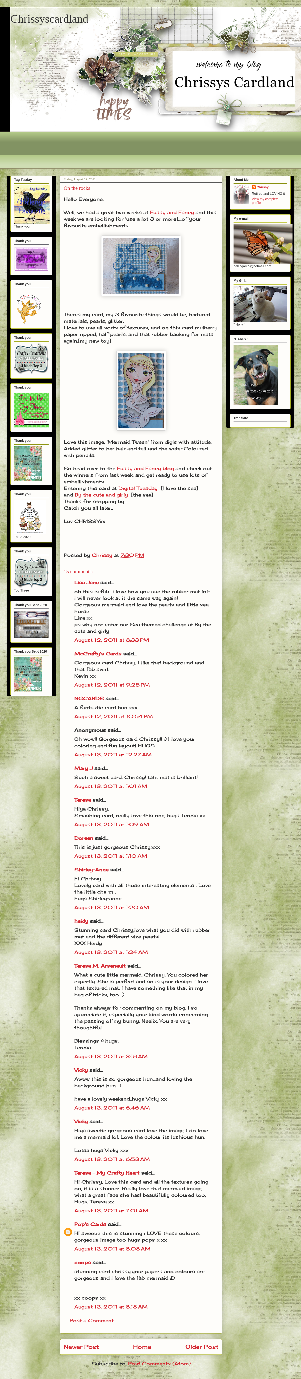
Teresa (82, 800)
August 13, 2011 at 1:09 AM (111, 824)
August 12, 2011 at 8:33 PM (111, 640)
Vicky (81, 1070)
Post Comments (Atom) (159, 1364)
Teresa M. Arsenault (99, 966)
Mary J (83, 768)
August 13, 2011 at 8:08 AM (112, 1249)
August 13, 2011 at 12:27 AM (113, 755)
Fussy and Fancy (172, 212)
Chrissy (263, 187)
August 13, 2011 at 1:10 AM (110, 856)
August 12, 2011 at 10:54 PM (113, 716)
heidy (81, 921)
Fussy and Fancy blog (145, 468)
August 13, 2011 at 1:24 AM (111, 952)
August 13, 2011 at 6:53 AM (112, 1159)
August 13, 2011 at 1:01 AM (110, 786)
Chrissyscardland (49, 18)
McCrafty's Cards (97, 654)
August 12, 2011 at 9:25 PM (112, 685)
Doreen (83, 838)
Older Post (201, 1346)
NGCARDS (89, 698)
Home (142, 1346)
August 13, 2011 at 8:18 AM (111, 1307)
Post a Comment (92, 1320)
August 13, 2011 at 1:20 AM (111, 907)
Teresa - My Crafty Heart (106, 1173)
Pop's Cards (90, 1224)
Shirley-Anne (91, 870)
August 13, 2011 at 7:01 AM (111, 1210)
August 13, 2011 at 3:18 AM (111, 1056)
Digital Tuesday (138, 488)
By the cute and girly (101, 495)
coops (82, 1262)
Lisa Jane (86, 582)
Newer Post (81, 1346)
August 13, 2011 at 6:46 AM (112, 1108)
